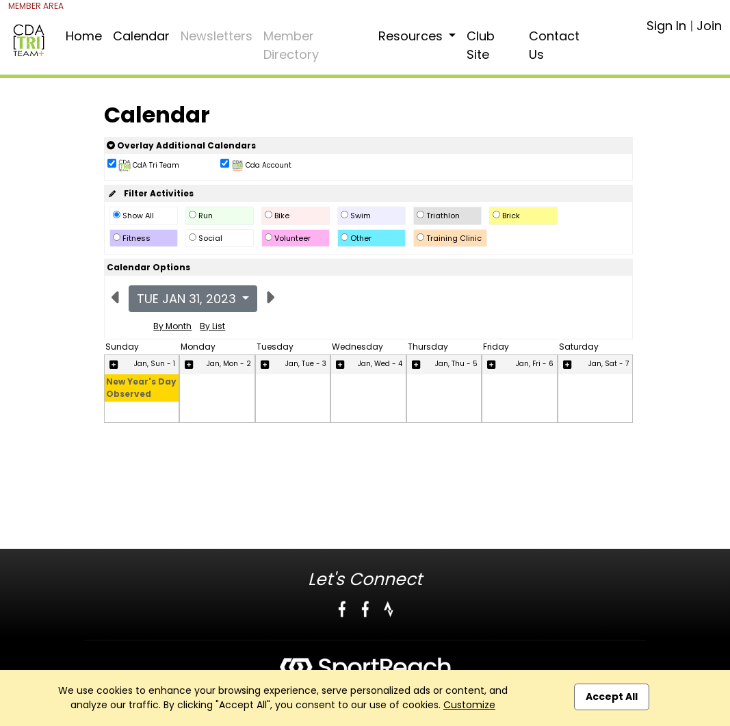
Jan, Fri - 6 (534, 364)
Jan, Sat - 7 (608, 364)
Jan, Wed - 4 (380, 364)
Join (709, 25)
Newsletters (216, 35)
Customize (469, 705)
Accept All (612, 696)
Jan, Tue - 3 (305, 364)
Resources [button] (412, 35)
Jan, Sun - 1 (154, 364)
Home (84, 35)
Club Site (481, 45)
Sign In (666, 25)
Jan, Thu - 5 (456, 364)
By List (212, 326)
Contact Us (554, 45)
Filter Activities (150, 193)
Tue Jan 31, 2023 (188, 298)
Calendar (141, 35)
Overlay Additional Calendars (181, 145)
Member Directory (291, 45)
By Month (172, 326)
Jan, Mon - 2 (229, 364)
